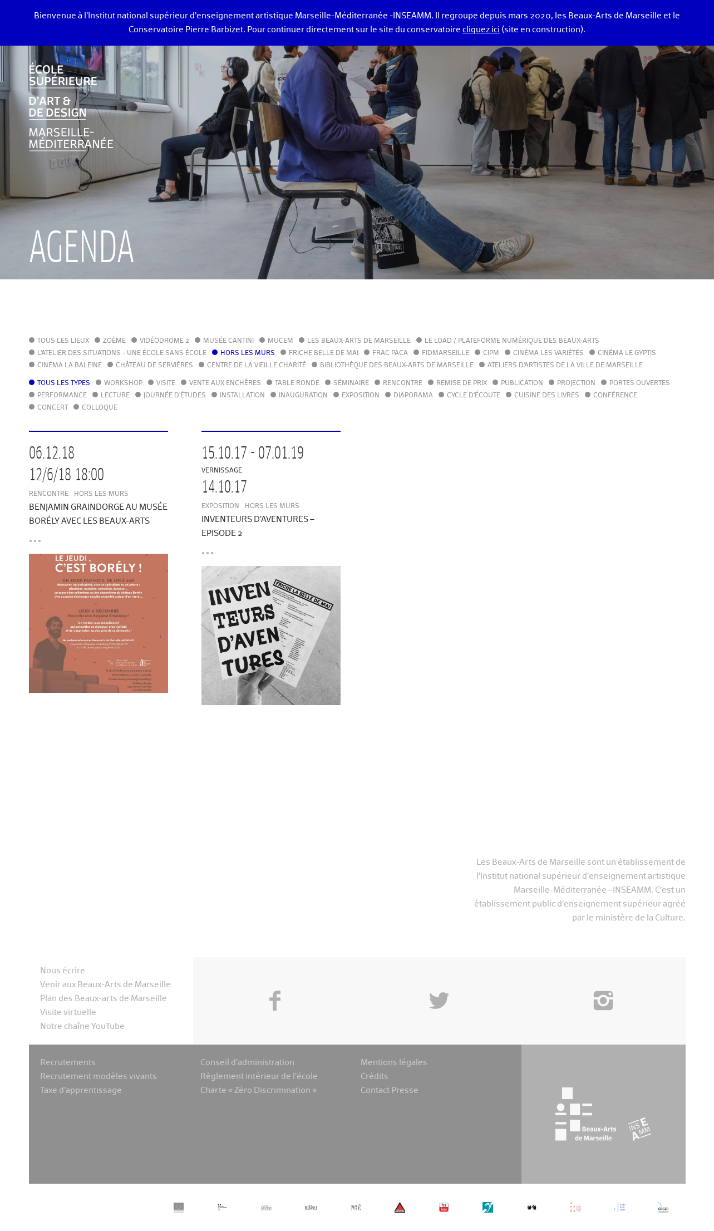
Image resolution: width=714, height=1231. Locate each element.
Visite (165, 383)
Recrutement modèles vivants (98, 1076)
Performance (62, 395)
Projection (576, 383)
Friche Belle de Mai (323, 353)
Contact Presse (389, 1090)
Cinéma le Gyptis (627, 353)
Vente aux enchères (225, 383)
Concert (52, 408)
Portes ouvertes (639, 383)
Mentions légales (394, 1062)
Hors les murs (247, 353)
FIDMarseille (445, 353)
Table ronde (297, 383)
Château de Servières (154, 365)
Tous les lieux (63, 341)
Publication (522, 383)
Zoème (114, 341)
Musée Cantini (228, 341)
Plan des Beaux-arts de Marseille (103, 998)
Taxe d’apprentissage (81, 1090)
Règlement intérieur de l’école (259, 1076)
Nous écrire (62, 971)
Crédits (374, 1076)
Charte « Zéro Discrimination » (258, 1090)
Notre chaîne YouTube (82, 1026)
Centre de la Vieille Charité (256, 365)
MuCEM (280, 341)
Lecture (115, 395)
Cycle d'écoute (473, 395)
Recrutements (68, 1062)
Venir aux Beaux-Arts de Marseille (105, 985)
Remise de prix (461, 383)
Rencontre (402, 383)
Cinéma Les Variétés (548, 353)
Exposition (361, 395)
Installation (242, 395)
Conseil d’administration (247, 1062)
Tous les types (63, 383)
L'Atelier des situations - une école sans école (121, 353)
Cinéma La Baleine (69, 365)
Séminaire (351, 383)
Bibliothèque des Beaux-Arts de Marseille (397, 365)
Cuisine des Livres (546, 395)
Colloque (99, 408)
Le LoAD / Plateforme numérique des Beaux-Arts (512, 341)
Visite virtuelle (68, 1012)
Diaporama (413, 395)
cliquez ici (481, 30)
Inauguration (303, 395)
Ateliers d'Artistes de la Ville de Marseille (565, 365)
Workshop (123, 383)
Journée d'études (175, 395)
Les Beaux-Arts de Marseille (359, 341)
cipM (491, 353)
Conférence (615, 395)
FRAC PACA (390, 353)
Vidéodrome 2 (164, 341)
